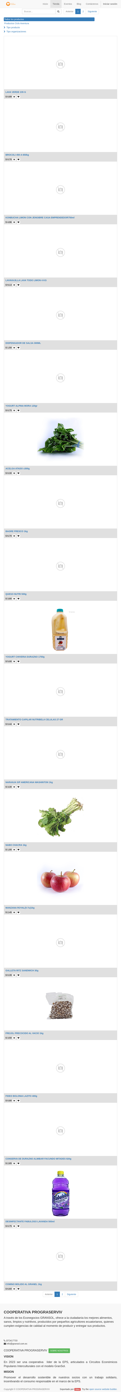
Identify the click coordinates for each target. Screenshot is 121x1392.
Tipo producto (13, 27)
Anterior (69, 11)
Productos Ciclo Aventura (16, 23)
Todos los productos (14, 19)
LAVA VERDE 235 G (16, 92)
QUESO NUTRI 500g (16, 594)
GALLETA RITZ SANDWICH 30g (22, 970)
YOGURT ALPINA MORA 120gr (21, 406)
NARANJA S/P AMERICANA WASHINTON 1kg (29, 782)
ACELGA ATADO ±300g (18, 468)
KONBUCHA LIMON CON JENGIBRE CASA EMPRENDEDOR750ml (40, 217)
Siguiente (92, 11)
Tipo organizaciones (16, 31)
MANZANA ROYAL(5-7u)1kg (20, 908)
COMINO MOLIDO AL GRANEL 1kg (24, 1284)
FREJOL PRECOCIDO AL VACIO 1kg (24, 1033)
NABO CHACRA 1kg (16, 845)
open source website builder (103, 1389)
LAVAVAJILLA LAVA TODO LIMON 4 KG (26, 280)
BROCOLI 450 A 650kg (17, 155)
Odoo (77, 1389)
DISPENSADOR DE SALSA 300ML (23, 343)
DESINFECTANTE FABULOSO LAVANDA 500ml (30, 1221)
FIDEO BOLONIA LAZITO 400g (21, 1096)
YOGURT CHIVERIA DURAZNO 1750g (25, 657)
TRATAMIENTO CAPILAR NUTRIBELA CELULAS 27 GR (34, 719)
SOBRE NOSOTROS (59, 1351)
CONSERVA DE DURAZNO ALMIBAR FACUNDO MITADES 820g (38, 1158)
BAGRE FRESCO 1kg (17, 531)
